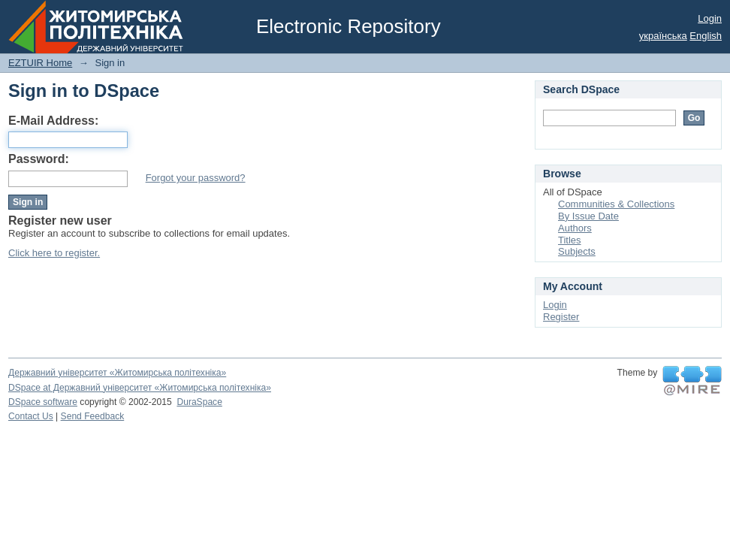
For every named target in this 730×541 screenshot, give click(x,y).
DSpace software (42, 402)
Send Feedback (93, 416)
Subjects (577, 251)
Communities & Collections (616, 204)
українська (663, 35)
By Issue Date (588, 216)
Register (561, 316)
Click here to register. (54, 252)
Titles (569, 240)
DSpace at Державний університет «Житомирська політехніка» (139, 387)
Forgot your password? (196, 177)
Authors (575, 228)
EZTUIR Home (40, 62)
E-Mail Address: (53, 120)
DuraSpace (199, 402)
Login (710, 18)
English (705, 35)
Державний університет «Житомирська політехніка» (117, 372)
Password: (38, 159)
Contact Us (30, 416)
